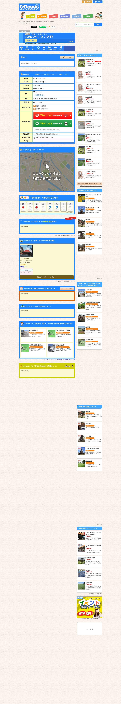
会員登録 (86, 2)
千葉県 (71, 41)
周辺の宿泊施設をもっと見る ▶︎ (47, 276)
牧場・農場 (30, 40)
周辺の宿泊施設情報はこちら (43, 137)
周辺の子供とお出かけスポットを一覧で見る (89, 183)
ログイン (97, 2)
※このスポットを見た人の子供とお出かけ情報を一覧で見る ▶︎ (59, 358)
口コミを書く (67, 57)
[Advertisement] (72, 7)
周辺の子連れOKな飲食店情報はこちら (46, 134)
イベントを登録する (67, 287)
